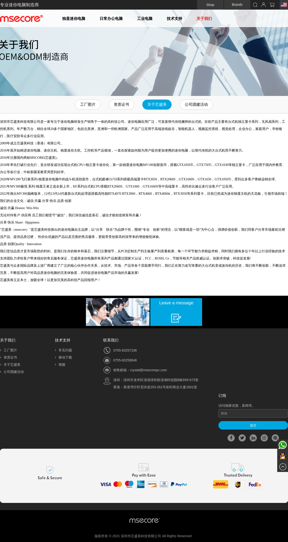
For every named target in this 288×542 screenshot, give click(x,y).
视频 (60, 364)
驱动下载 (63, 357)
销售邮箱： (121, 370)
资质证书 (121, 104)
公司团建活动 (196, 104)
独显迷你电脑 (73, 19)
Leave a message (176, 302)
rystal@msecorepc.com (149, 370)
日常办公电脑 (111, 19)
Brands (237, 4)
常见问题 (63, 350)
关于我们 (204, 19)
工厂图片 (88, 104)
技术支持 (174, 19)
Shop (210, 5)
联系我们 (111, 340)
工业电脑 (144, 19)
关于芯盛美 (157, 104)
